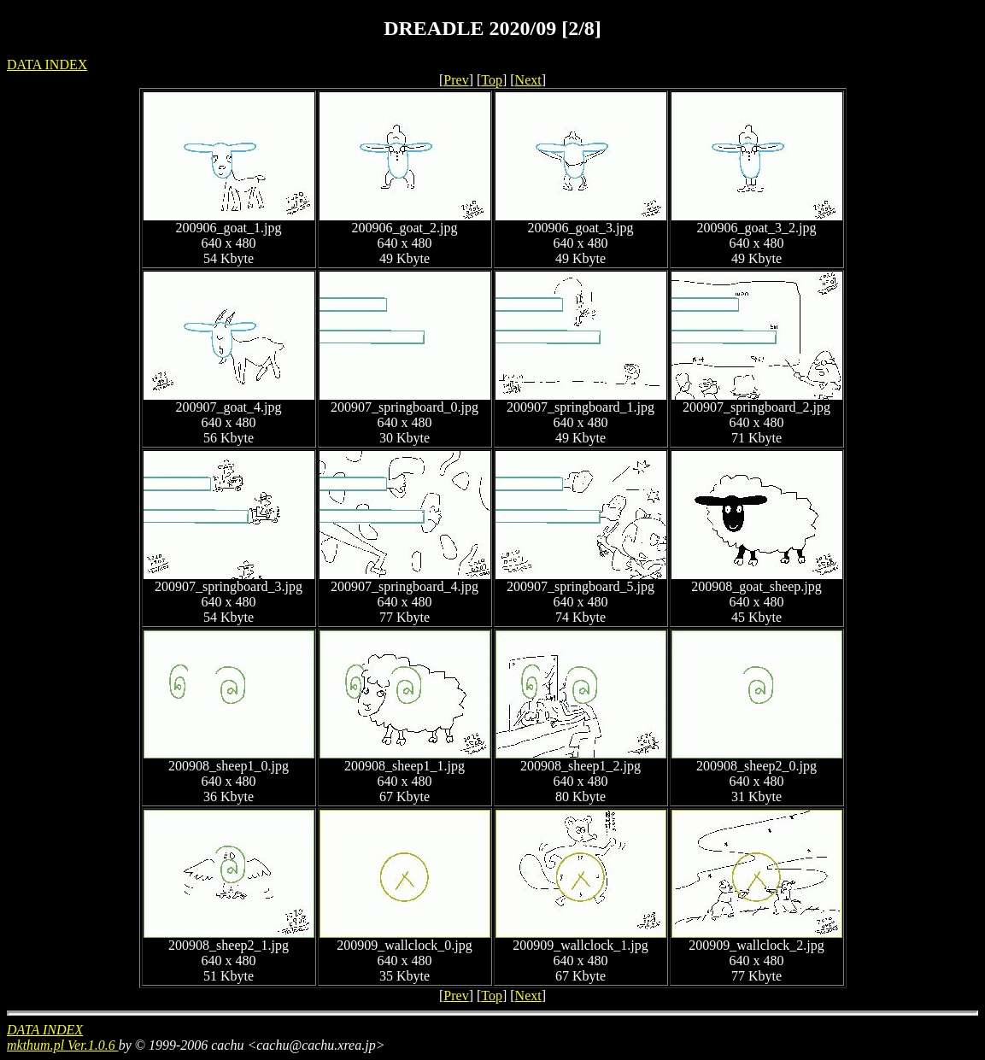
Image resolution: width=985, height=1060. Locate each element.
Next (528, 80)
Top (491, 80)
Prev (455, 80)
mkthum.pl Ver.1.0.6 (63, 1045)
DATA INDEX (47, 64)
